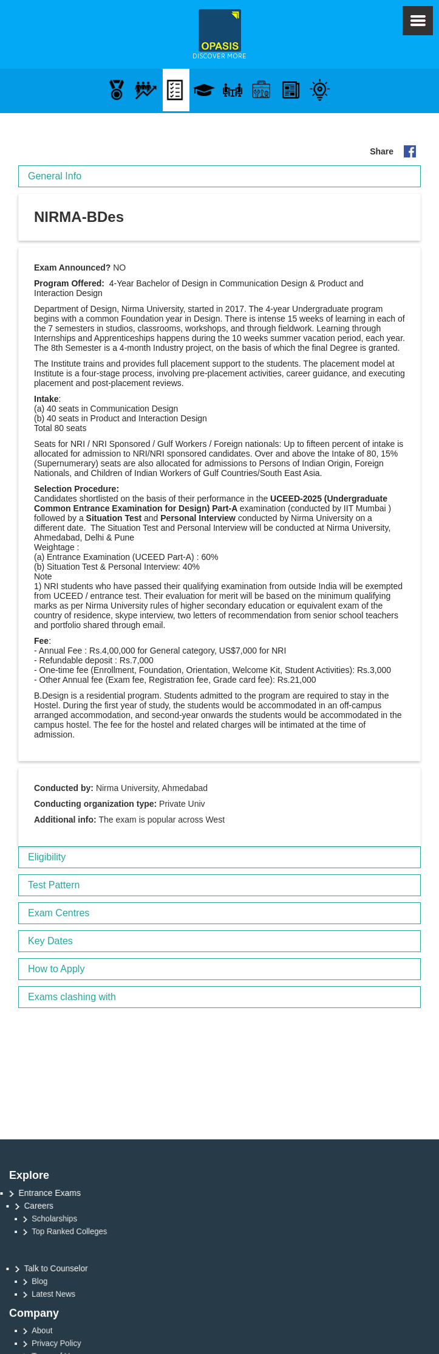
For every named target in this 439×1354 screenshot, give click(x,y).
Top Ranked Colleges (90, 1231)
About (67, 1331)
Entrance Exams (55, 1192)
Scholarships (77, 1219)
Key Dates (50, 941)
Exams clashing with (72, 997)
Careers (54, 1205)
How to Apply (56, 969)
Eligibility (47, 857)
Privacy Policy (79, 1343)
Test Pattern (54, 885)
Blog (65, 1281)
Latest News (77, 1294)
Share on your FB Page (410, 151)
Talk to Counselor (70, 1268)
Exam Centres (58, 913)
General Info (54, 176)
